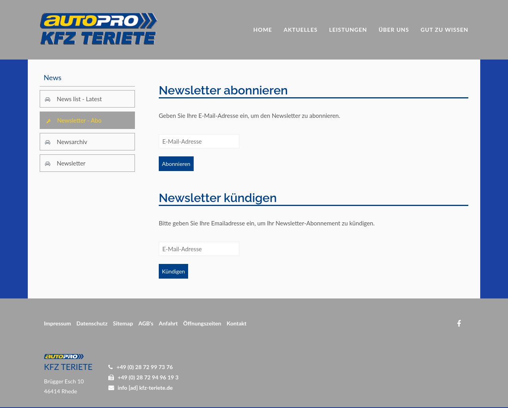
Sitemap (123, 323)
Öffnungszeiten (202, 323)
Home (262, 29)
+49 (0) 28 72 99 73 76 (145, 367)
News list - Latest (79, 98)
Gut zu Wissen (444, 29)
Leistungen (348, 29)
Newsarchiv (72, 141)
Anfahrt (168, 323)
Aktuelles (301, 29)
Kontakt (236, 323)
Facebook (458, 323)
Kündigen (173, 271)
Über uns (394, 29)
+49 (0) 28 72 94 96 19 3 (148, 377)
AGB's (146, 323)
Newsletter (71, 163)
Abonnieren (176, 163)
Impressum (57, 323)
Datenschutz (92, 323)
